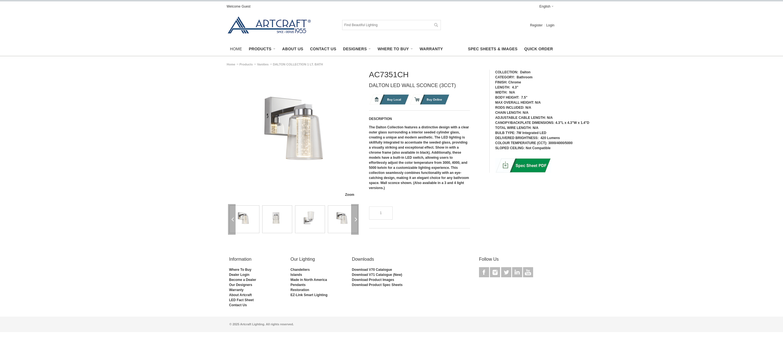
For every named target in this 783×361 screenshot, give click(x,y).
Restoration (300, 290)
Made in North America (309, 280)
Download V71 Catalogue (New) (377, 275)
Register (536, 25)
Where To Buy (240, 270)
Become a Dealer (242, 280)
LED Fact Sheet (241, 300)
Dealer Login (239, 275)
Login (550, 25)
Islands (296, 275)
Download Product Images (373, 280)
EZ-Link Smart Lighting (309, 295)
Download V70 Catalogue (372, 270)
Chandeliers (300, 270)
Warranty (236, 290)
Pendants (298, 285)
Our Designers (240, 285)
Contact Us (238, 305)
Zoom (349, 195)
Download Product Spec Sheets (377, 285)
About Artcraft (240, 295)
